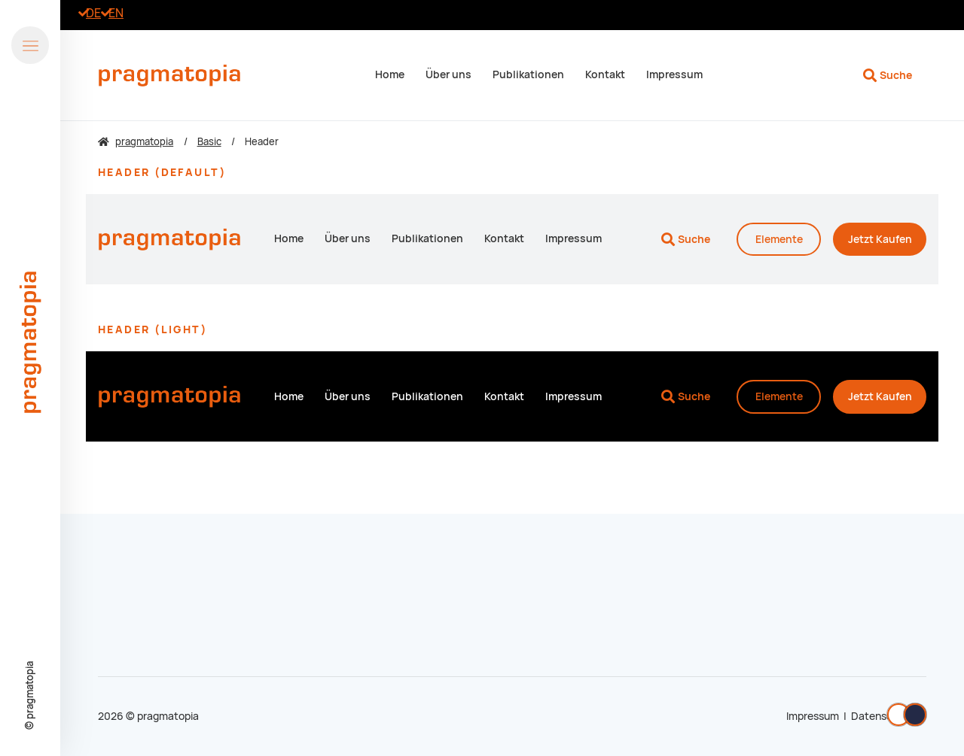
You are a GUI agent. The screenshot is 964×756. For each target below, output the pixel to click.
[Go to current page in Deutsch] (93, 13)
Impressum (812, 716)
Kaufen (880, 239)
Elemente (779, 239)
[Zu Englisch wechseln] (116, 13)
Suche (896, 75)
